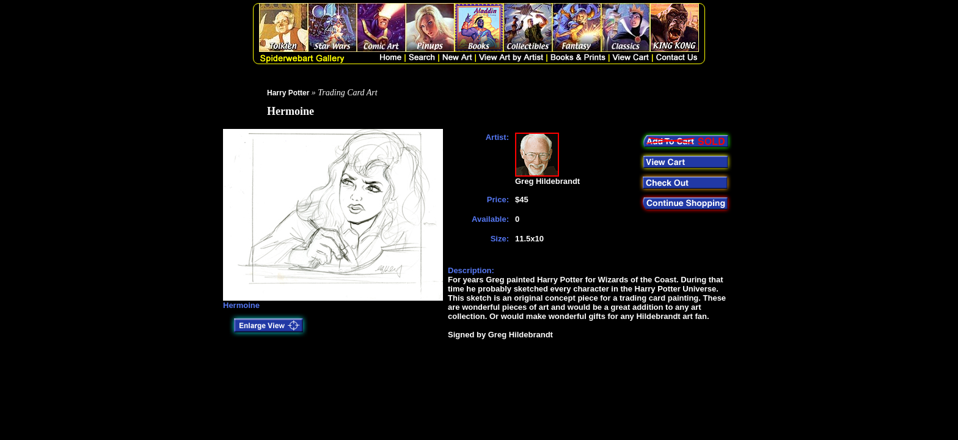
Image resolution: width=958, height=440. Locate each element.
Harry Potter (288, 93)
